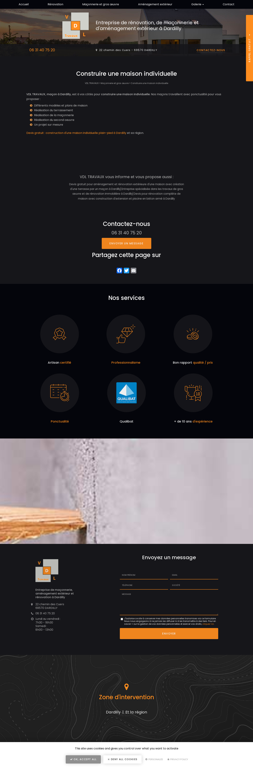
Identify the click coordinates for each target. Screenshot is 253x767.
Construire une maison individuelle (149, 83)
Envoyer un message (127, 243)
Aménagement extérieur (155, 4)
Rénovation (55, 4)
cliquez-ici (208, 623)
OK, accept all (83, 759)
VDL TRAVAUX (92, 83)
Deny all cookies (122, 759)
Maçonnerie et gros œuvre (100, 4)
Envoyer (169, 633)
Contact (228, 4)
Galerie (197, 4)
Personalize (154, 759)
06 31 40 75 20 (42, 50)
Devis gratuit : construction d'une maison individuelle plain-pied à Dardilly (76, 133)
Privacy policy (178, 759)
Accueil (24, 4)
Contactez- (211, 50)
